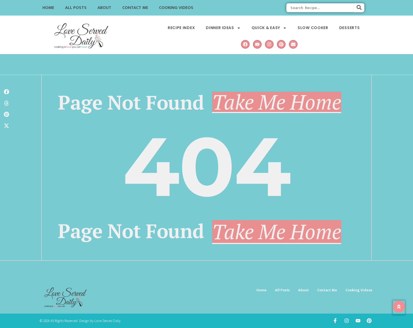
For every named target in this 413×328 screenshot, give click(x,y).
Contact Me (135, 7)
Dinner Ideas (223, 27)
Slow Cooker (313, 27)
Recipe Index (181, 27)
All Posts (76, 7)
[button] (6, 92)
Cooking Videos (176, 7)
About (104, 7)
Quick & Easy (269, 27)
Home (48, 7)
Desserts (349, 27)
